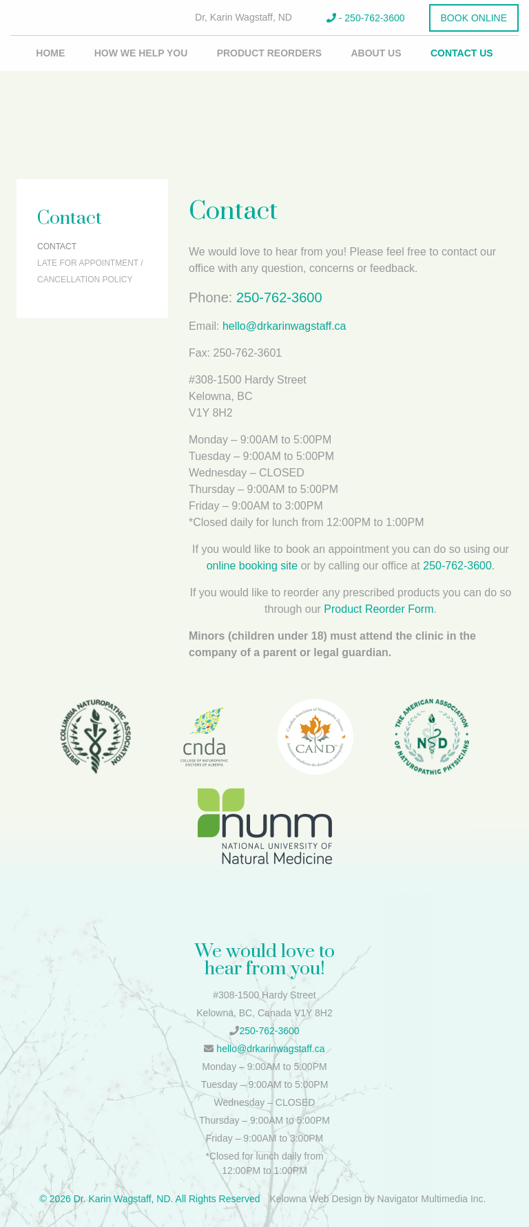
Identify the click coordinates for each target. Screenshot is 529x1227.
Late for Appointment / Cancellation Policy (90, 271)
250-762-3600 (279, 297)
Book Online (474, 17)
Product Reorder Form (378, 609)
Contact (56, 246)
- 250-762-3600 (365, 17)
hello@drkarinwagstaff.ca (284, 326)
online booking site (252, 565)
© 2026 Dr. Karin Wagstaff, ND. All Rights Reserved (149, 1198)
